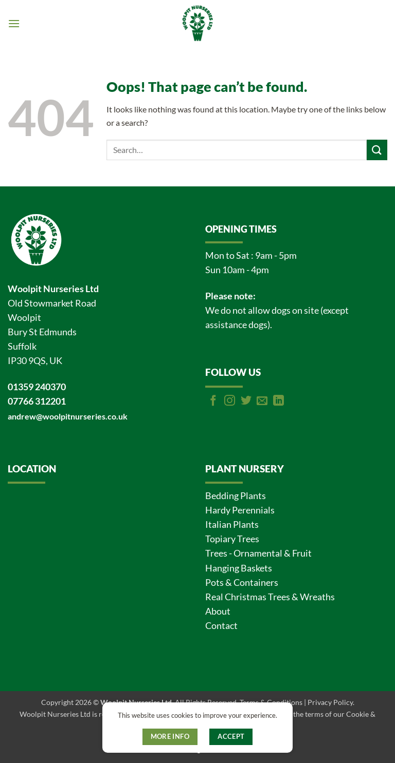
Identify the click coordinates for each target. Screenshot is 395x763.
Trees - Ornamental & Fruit (258, 553)
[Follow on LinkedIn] (278, 401)
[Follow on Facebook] (213, 401)
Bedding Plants (235, 495)
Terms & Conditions (271, 702)
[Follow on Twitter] (246, 401)
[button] (14, 23)
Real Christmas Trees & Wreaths (270, 597)
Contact (221, 625)
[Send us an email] (262, 401)
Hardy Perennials (240, 510)
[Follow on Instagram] (229, 401)
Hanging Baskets (238, 568)
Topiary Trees (232, 538)
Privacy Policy (330, 702)
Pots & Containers (241, 582)
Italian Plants (232, 524)
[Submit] (377, 150)
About (217, 611)
